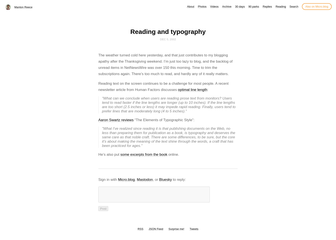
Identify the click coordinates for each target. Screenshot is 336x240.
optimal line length (192, 90)
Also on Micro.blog (316, 6)
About (190, 6)
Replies (267, 6)
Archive (226, 6)
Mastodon (145, 180)
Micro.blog (126, 180)
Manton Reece (23, 7)
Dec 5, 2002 (168, 39)
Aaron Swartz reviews (116, 120)
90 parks (253, 6)
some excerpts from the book (143, 154)
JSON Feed (156, 231)
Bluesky (165, 180)
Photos (202, 6)
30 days (240, 6)
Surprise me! (176, 231)
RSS (140, 231)
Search (294, 6)
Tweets (194, 231)
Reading (281, 6)
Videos (214, 6)
